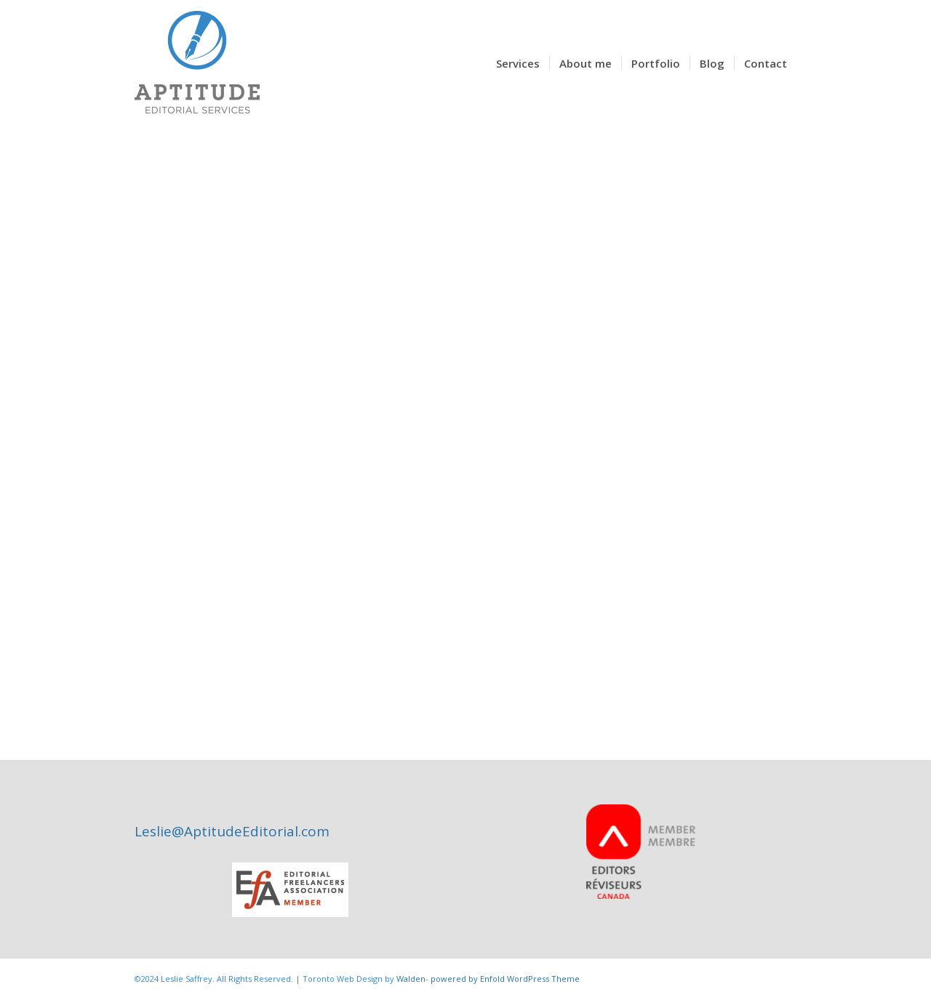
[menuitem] (518, 63)
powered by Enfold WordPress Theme (505, 978)
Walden (410, 978)
